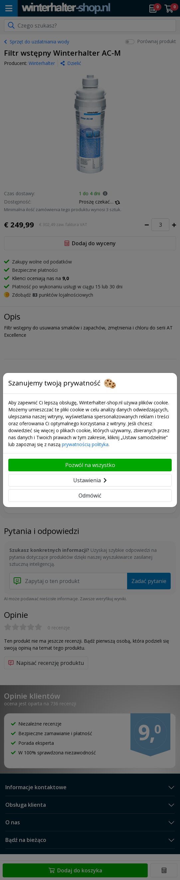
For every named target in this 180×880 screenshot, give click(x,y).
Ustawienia (90, 480)
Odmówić (90, 495)
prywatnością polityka (85, 444)
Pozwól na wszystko (90, 465)
